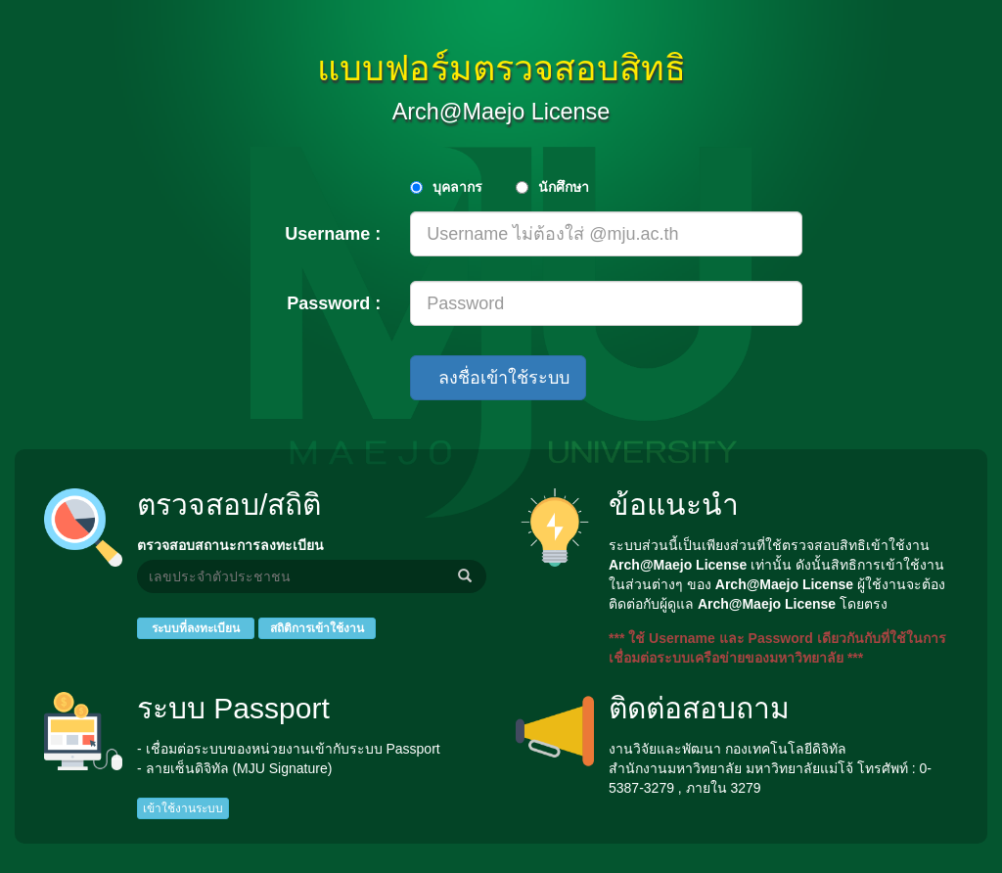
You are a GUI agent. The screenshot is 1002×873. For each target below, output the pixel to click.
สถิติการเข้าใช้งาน (317, 628)
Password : (334, 303)
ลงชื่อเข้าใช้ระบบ (498, 378)
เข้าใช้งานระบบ (183, 808)
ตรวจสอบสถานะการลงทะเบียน (230, 545)
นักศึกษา (563, 187)
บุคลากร (457, 187)
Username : (333, 234)
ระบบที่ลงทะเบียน (196, 628)
